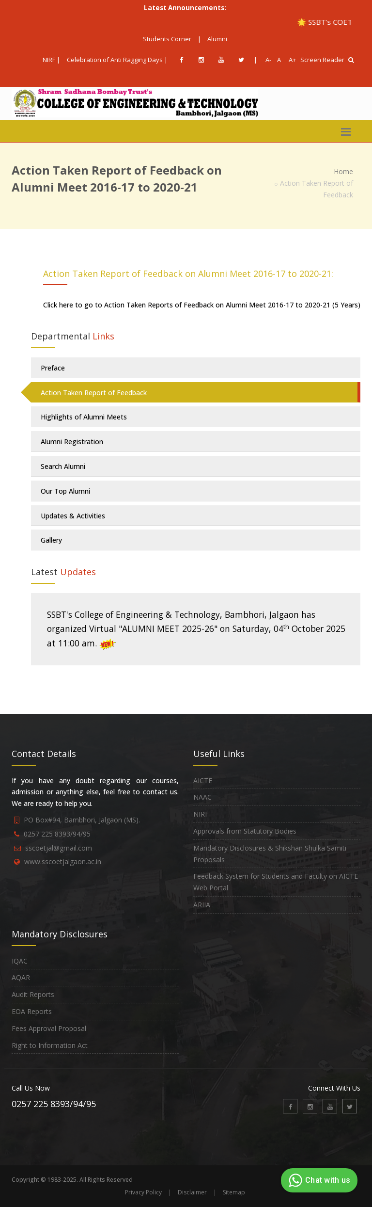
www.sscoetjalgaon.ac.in (62, 861)
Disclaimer (192, 1192)
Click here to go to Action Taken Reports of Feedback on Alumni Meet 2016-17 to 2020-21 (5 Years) (201, 304)
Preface (53, 367)
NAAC (202, 797)
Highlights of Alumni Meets (84, 416)
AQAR (21, 977)
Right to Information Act (50, 1045)
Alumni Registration (72, 441)
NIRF (201, 814)
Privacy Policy (143, 1192)
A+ (290, 59)
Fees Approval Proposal (49, 1028)
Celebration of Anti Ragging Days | (117, 59)
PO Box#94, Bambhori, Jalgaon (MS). (82, 819)
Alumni (217, 38)
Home (343, 171)
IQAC (20, 961)
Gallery (51, 540)
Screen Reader (322, 59)
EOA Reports (32, 1011)
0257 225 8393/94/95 (57, 833)
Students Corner (167, 38)
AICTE (202, 780)
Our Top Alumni (65, 491)
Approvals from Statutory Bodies (244, 831)
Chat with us (318, 1180)
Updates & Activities (73, 515)
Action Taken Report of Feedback (94, 392)
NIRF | (51, 59)
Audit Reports (33, 994)
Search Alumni (63, 466)
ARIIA (201, 904)
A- (266, 59)
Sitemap (234, 1192)
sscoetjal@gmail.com (58, 848)
